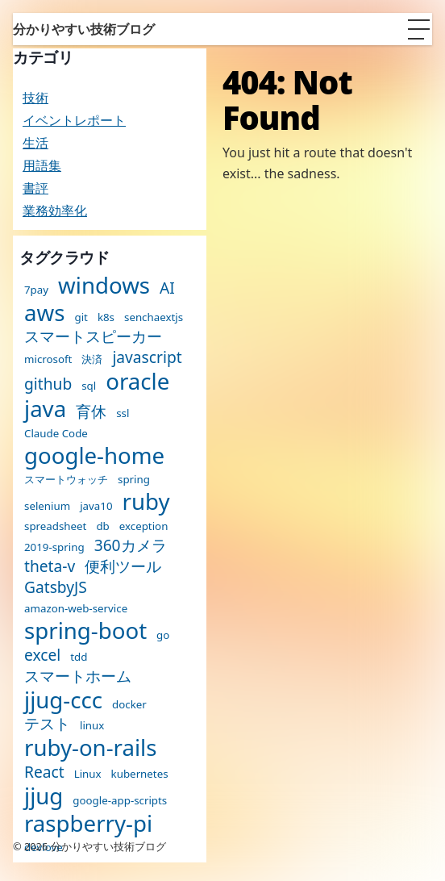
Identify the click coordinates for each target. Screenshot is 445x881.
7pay (36, 290)
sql (88, 386)
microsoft (48, 359)
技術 (35, 97)
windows (104, 285)
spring (134, 479)
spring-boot (85, 631)
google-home (94, 456)
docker (129, 704)
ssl (122, 413)
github (48, 383)
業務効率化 (55, 210)
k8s (106, 317)
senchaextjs (153, 317)
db (102, 526)
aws (44, 313)
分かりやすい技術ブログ (84, 29)
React (44, 771)
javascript (146, 357)
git (80, 317)
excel (42, 654)
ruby (146, 502)
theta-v (49, 566)
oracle (137, 381)
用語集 (42, 165)
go (162, 635)
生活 (35, 143)
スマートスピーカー (93, 336)
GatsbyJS (55, 587)
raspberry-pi (88, 823)
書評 (35, 188)
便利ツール (123, 566)
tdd (78, 657)
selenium (47, 506)
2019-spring (54, 547)
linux (92, 725)
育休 (91, 411)
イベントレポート (74, 120)
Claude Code (56, 433)
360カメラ (130, 545)
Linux (88, 774)
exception (143, 526)
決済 (91, 359)
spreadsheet (55, 526)
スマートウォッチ (66, 479)
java (45, 409)
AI (167, 287)
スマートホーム (77, 675)
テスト (47, 723)
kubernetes (139, 774)
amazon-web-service (75, 608)
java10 (96, 506)
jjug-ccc (63, 700)
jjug (43, 796)
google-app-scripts (120, 800)
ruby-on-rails (90, 748)
